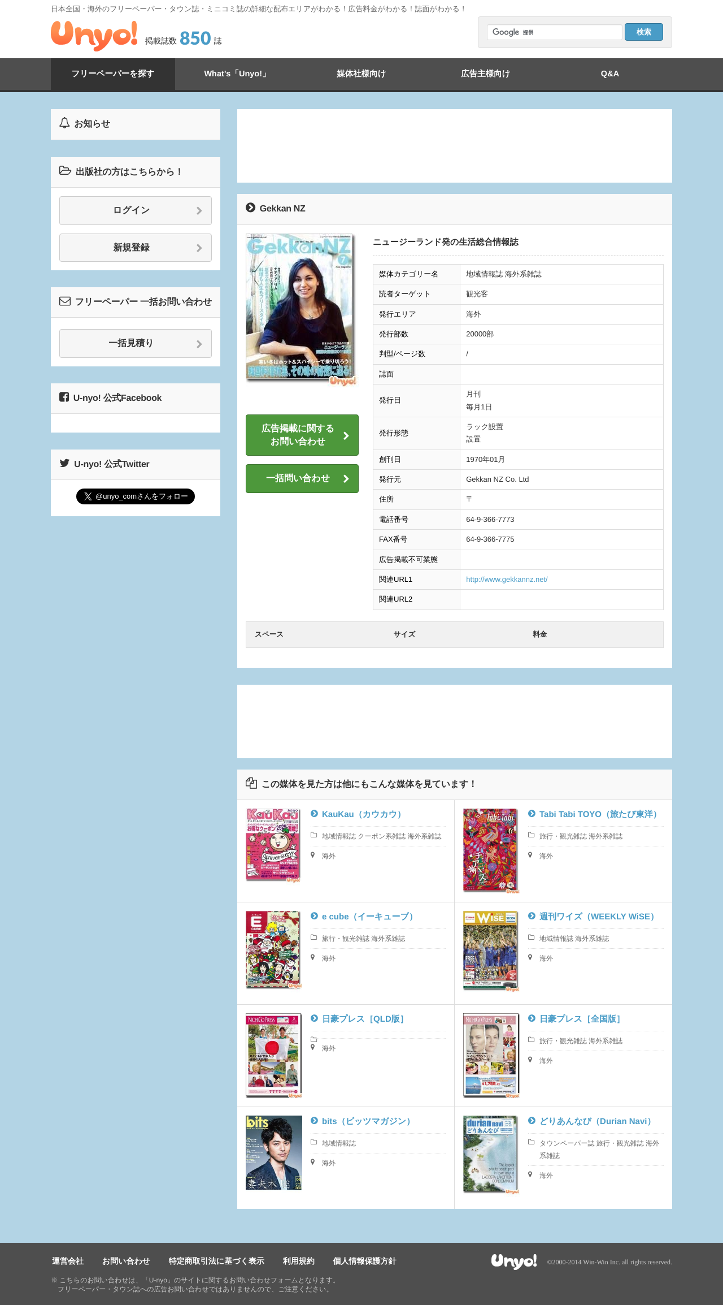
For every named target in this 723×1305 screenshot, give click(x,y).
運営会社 (66, 1260)
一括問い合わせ (308, 479)
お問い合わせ (123, 1260)
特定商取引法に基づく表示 (211, 1260)
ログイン (158, 211)
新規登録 (158, 248)
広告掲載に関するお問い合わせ (306, 435)
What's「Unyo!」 (237, 74)
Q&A (610, 74)
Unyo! (94, 36)
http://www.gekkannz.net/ (507, 579)
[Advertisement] (454, 145)
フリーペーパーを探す (113, 74)
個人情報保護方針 (354, 1260)
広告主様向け (486, 74)
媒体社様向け (361, 74)
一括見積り (155, 344)
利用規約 (291, 1260)
